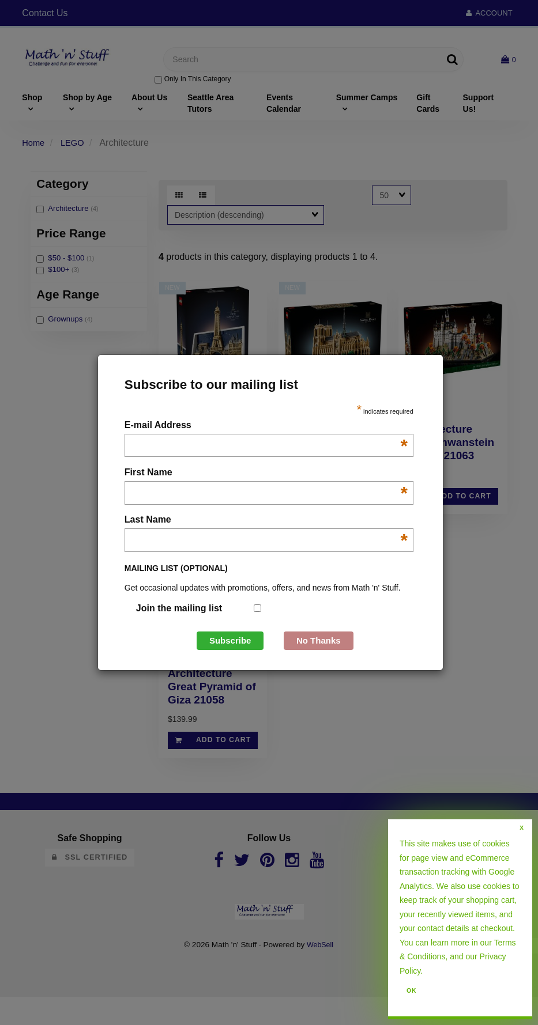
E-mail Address (266, 426)
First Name (266, 473)
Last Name (266, 521)
